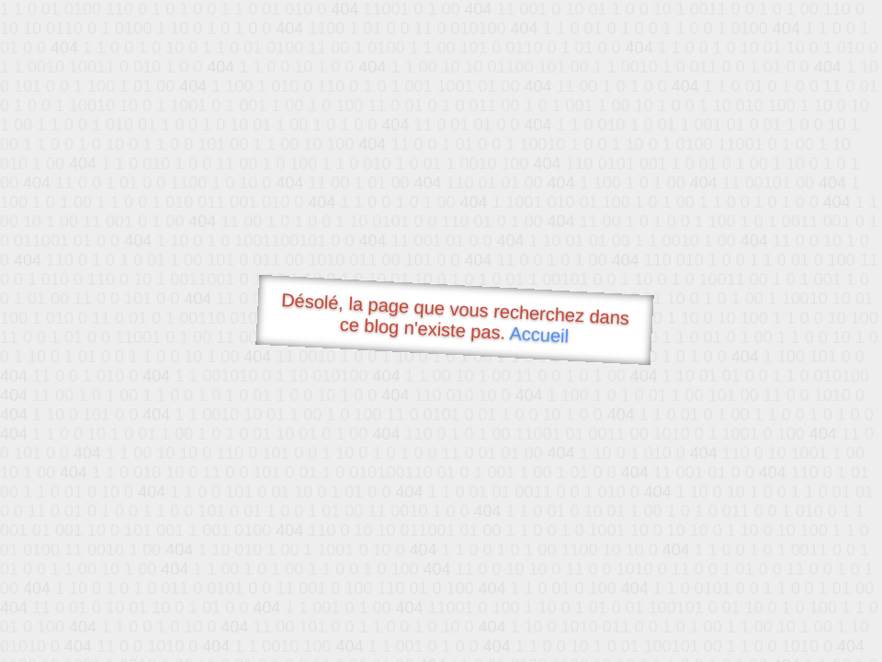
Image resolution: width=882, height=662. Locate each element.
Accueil (539, 334)
